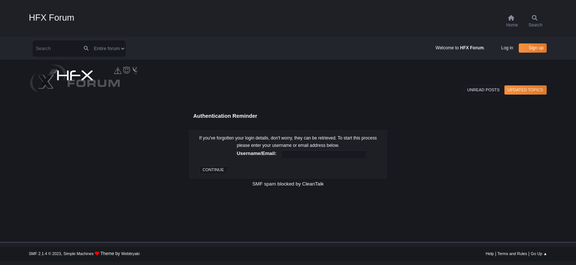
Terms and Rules (512, 253)
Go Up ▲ (539, 253)
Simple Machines (79, 253)
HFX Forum (51, 17)
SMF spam (264, 184)
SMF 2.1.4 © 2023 (45, 253)
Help (490, 253)
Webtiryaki (130, 253)
